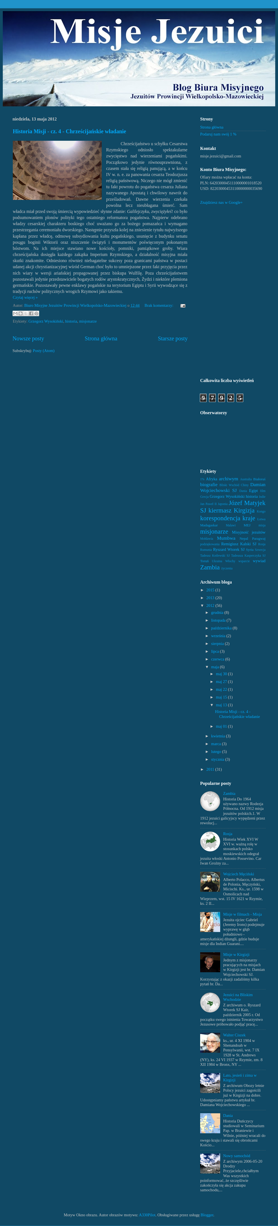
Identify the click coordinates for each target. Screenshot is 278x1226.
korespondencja (220, 518)
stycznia (218, 759)
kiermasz (220, 510)
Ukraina (217, 561)
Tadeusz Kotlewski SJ (215, 555)
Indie (262, 496)
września (219, 636)
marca (216, 744)
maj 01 (222, 726)
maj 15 (222, 697)
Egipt (253, 490)
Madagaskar (209, 525)
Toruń (204, 561)
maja (215, 667)
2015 (210, 590)
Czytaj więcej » (25, 297)
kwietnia (218, 736)
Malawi (230, 525)
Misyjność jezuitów (248, 532)
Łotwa (261, 519)
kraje (248, 518)
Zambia (210, 567)
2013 (210, 598)
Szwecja (260, 549)
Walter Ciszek (234, 1035)
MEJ (247, 525)
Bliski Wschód (229, 485)
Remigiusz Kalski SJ (238, 544)
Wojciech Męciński (238, 874)
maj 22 (222, 689)
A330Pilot (147, 1215)
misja (262, 525)
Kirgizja (244, 510)
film (262, 491)
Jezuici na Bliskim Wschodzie (238, 997)
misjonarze (88, 321)
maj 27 (222, 681)
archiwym (228, 478)
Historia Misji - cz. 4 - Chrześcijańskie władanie (69, 131)
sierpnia (218, 643)
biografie (208, 484)
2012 (210, 605)
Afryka (211, 479)
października (222, 628)
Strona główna (101, 338)
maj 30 (222, 674)
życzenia (226, 568)
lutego (216, 751)
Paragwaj (258, 538)
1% (202, 479)
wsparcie (244, 561)
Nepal (244, 538)
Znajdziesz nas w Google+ (221, 202)
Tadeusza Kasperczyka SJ (248, 555)
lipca (215, 651)
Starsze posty (173, 338)
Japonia (222, 504)
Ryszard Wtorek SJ (229, 549)
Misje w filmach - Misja (242, 914)
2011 (210, 769)
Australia (246, 479)
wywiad (259, 561)
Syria (250, 549)
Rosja (261, 544)
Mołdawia (206, 538)
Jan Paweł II (208, 504)
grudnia (218, 612)
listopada (219, 620)
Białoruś (259, 479)
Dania (243, 491)
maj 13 (222, 705)
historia (71, 321)
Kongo (261, 511)
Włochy (230, 561)
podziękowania (210, 544)
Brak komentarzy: (159, 305)
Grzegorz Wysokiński (45, 321)
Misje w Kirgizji (236, 954)
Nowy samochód (236, 1156)
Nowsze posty (28, 338)
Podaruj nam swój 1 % (218, 134)
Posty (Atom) (43, 350)
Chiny (245, 485)
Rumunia (206, 549)
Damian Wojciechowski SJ (232, 487)
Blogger (207, 1215)
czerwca (218, 659)
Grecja (204, 496)
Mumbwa (226, 538)
